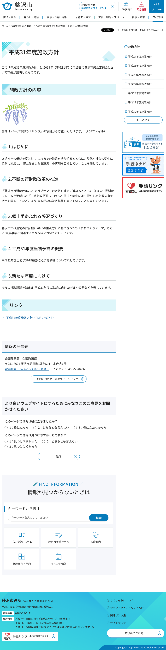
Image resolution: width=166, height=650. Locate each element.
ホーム (5, 25)
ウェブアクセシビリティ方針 (127, 608)
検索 (99, 518)
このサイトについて (122, 600)
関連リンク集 (118, 615)
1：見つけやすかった (23, 441)
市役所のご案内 (134, 633)
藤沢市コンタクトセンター (95, 6)
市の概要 (26, 25)
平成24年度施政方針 (140, 56)
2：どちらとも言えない (53, 427)
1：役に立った (19, 427)
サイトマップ (118, 623)
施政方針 (60, 25)
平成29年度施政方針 (140, 102)
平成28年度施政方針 (140, 93)
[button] (126, 6)
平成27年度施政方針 (140, 84)
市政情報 (15, 25)
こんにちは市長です (43, 25)
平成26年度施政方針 (140, 75)
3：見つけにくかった (23, 446)
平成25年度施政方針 (140, 65)
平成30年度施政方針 (140, 111)
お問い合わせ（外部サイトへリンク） (59, 379)
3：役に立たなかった (93, 427)
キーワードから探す (24, 508)
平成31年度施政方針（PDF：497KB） (30, 317)
